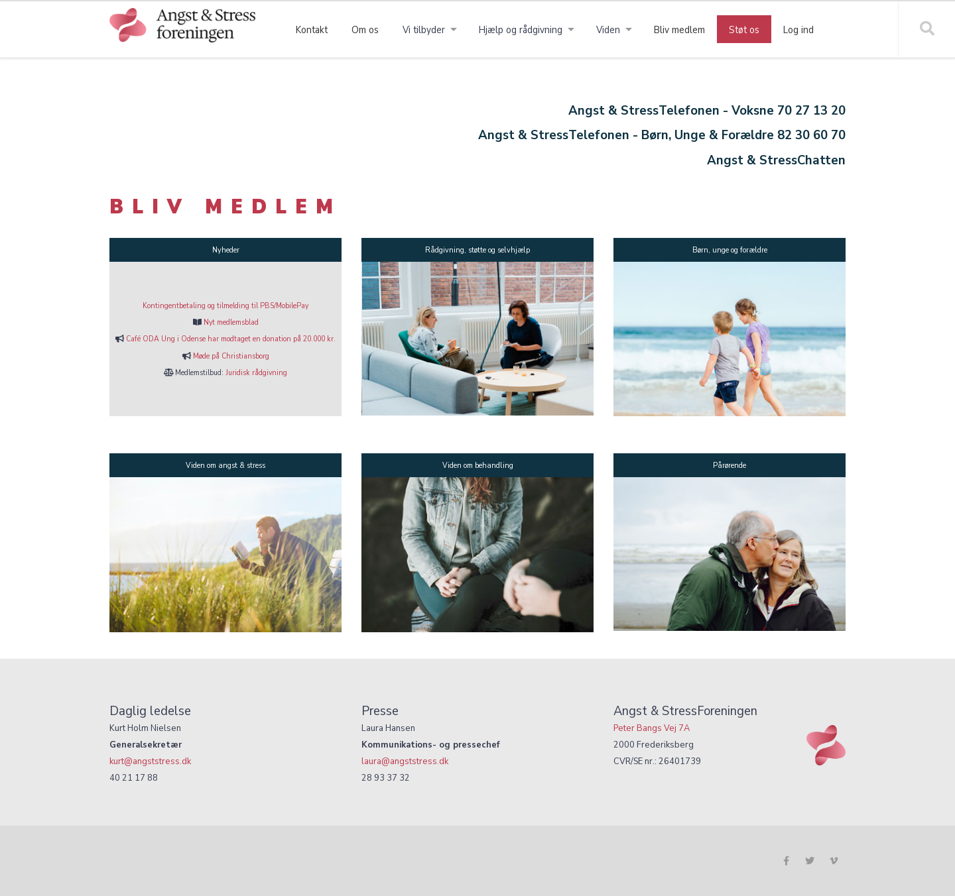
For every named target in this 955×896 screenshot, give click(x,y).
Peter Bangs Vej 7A (651, 728)
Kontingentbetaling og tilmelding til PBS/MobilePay (225, 305)
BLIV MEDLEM (225, 207)
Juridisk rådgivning (256, 372)
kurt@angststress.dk (150, 761)
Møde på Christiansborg (231, 356)
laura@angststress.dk (404, 761)
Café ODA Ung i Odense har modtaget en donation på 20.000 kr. (231, 338)
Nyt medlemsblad (231, 322)
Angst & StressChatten (776, 160)
